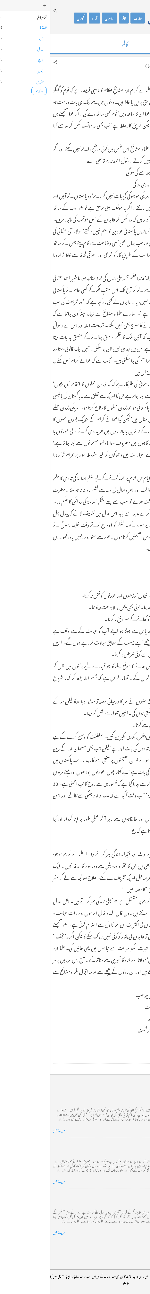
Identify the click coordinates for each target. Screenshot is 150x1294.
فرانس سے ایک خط (133, 1194)
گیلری (30, 18)
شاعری (59, 18)
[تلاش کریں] (5, 11)
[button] (5, 62)
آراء (44, 18)
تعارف (88, 18)
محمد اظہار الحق (116, 18)
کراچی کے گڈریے (134, 1092)
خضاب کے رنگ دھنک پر (129, 1143)
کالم (74, 18)
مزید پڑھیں (9, 1129)
